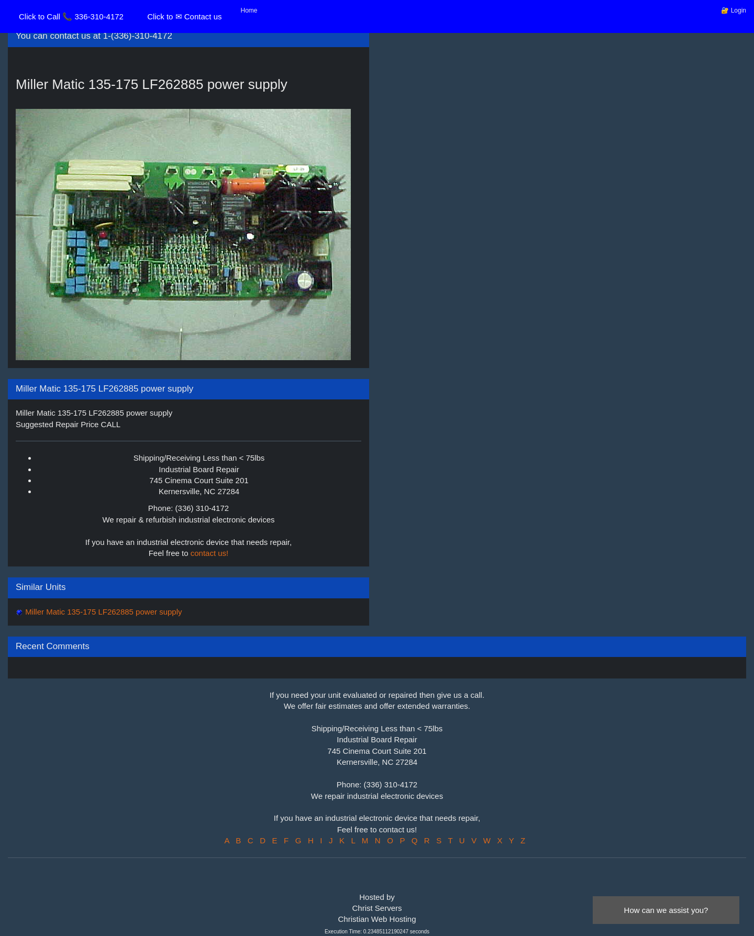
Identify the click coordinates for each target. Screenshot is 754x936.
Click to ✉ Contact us (184, 16)
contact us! (210, 553)
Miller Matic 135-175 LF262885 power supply (102, 611)
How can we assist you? (666, 910)
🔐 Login (733, 10)
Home (249, 10)
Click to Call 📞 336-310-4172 (71, 16)
